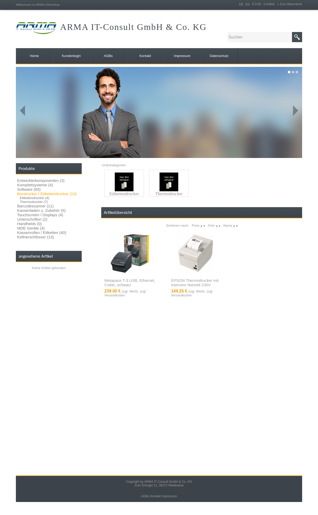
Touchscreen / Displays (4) (40, 215)
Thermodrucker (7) (34, 202)
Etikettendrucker (124, 193)
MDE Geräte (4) (31, 228)
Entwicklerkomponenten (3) (41, 180)
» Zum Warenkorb (289, 4)
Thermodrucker (169, 193)
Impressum (169, 496)
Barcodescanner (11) (35, 206)
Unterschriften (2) (32, 219)
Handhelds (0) (29, 223)
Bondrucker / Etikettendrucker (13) (47, 194)
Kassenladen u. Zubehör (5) (41, 210)
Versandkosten (114, 295)
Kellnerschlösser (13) (35, 237)
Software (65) (29, 189)
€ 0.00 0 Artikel (264, 4)
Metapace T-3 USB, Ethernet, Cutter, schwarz (129, 282)
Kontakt (155, 496)
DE (241, 4)
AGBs (145, 496)
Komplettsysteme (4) (35, 185)
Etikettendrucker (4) (34, 198)
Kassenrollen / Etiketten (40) (41, 232)
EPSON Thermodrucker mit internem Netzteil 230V (194, 282)
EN (247, 4)
